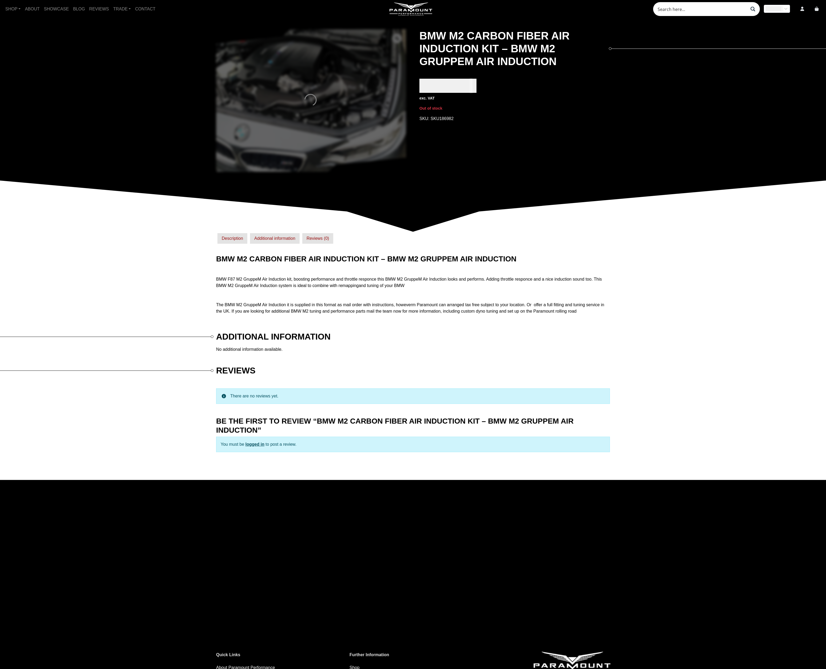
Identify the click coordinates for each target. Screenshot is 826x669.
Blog (79, 9)
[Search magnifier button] (753, 9)
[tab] (232, 238)
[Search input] (701, 9)
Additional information (274, 238)
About (32, 9)
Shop (11, 9)
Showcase (56, 9)
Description (232, 238)
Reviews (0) (318, 238)
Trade (120, 9)
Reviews (99, 9)
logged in (254, 444)
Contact (145, 9)
